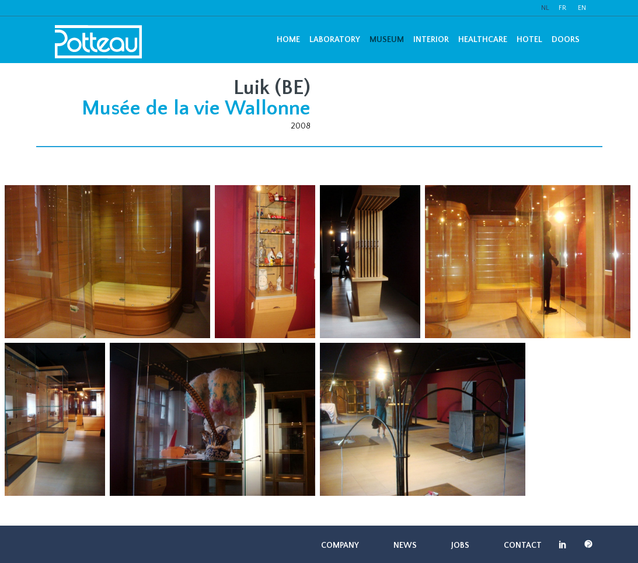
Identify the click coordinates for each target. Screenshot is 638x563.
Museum (386, 39)
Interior (431, 39)
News (405, 545)
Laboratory (334, 39)
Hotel (529, 39)
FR (562, 8)
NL (545, 8)
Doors (566, 39)
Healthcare (482, 39)
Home (288, 39)
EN (582, 8)
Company (340, 545)
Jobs (460, 545)
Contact (523, 545)
